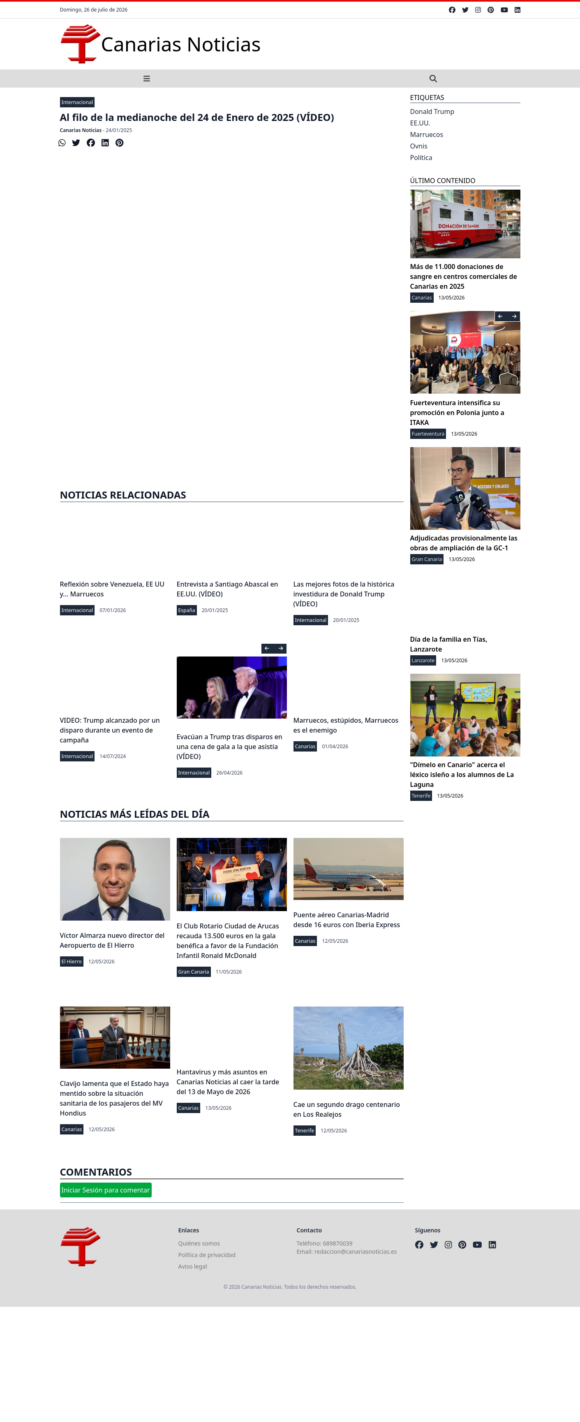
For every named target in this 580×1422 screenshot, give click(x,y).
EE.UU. (420, 123)
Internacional (77, 102)
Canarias (305, 746)
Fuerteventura (428, 433)
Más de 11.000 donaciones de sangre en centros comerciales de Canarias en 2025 (463, 276)
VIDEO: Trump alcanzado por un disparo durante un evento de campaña (110, 730)
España (186, 610)
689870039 (338, 1243)
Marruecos (427, 134)
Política (421, 157)
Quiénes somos (199, 1243)
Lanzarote (423, 660)
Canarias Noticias (81, 130)
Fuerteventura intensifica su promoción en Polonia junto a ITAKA (457, 412)
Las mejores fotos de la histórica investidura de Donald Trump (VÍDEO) (344, 594)
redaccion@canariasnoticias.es (355, 1251)
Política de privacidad (207, 1255)
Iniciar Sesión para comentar (106, 1190)
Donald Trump (432, 111)
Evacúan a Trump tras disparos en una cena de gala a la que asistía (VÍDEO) (229, 746)
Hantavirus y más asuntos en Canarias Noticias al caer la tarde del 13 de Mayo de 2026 (228, 1081)
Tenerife (304, 1130)
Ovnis (418, 146)
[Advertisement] (232, 411)
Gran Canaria (193, 971)
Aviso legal (192, 1266)
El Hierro (72, 961)
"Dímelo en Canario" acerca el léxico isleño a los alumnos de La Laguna (462, 774)
